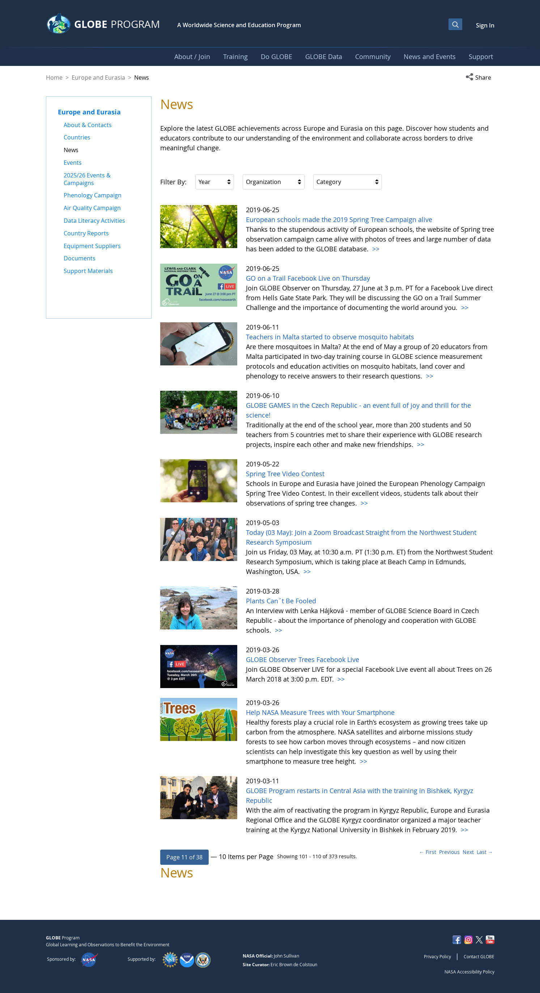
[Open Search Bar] (455, 24)
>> (374, 248)
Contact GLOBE (479, 956)
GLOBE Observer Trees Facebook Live (302, 659)
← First (427, 852)
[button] (479, 77)
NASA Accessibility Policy (469, 972)
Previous (449, 852)
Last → (485, 852)
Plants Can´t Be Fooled (281, 600)
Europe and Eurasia (98, 77)
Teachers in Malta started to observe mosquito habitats (330, 336)
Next (468, 852)
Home (54, 77)
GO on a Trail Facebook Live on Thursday (308, 278)
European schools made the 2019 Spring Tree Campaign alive (339, 219)
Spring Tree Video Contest (285, 473)
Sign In (485, 25)
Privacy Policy (437, 956)
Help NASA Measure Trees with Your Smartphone (320, 712)
